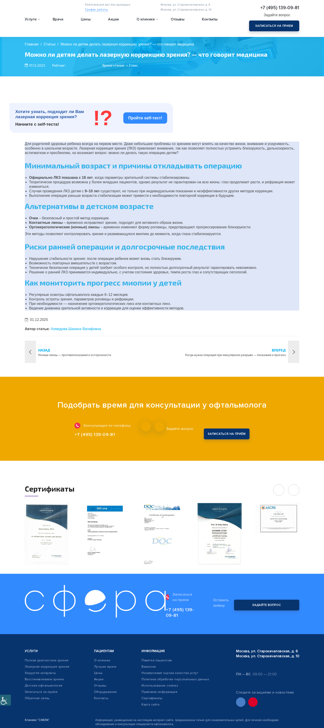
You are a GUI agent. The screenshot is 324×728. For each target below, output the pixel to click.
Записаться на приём (41, 665)
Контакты (210, 24)
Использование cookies (160, 658)
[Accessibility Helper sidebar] (5, 700)
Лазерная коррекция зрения (47, 639)
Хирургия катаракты (40, 646)
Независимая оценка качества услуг (170, 646)
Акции (113, 24)
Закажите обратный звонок (222, 429)
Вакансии (149, 639)
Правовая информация (159, 665)
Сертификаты (152, 671)
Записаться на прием (274, 26)
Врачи (58, 24)
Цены (85, 24)
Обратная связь (37, 671)
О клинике (102, 633)
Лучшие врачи (105, 639)
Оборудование (105, 665)
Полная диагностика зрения (47, 633)
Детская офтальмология (44, 658)
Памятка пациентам (157, 633)
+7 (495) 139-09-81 (279, 8)
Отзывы (177, 24)
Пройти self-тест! (145, 118)
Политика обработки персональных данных (175, 652)
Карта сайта (151, 677)
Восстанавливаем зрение (44, 652)
